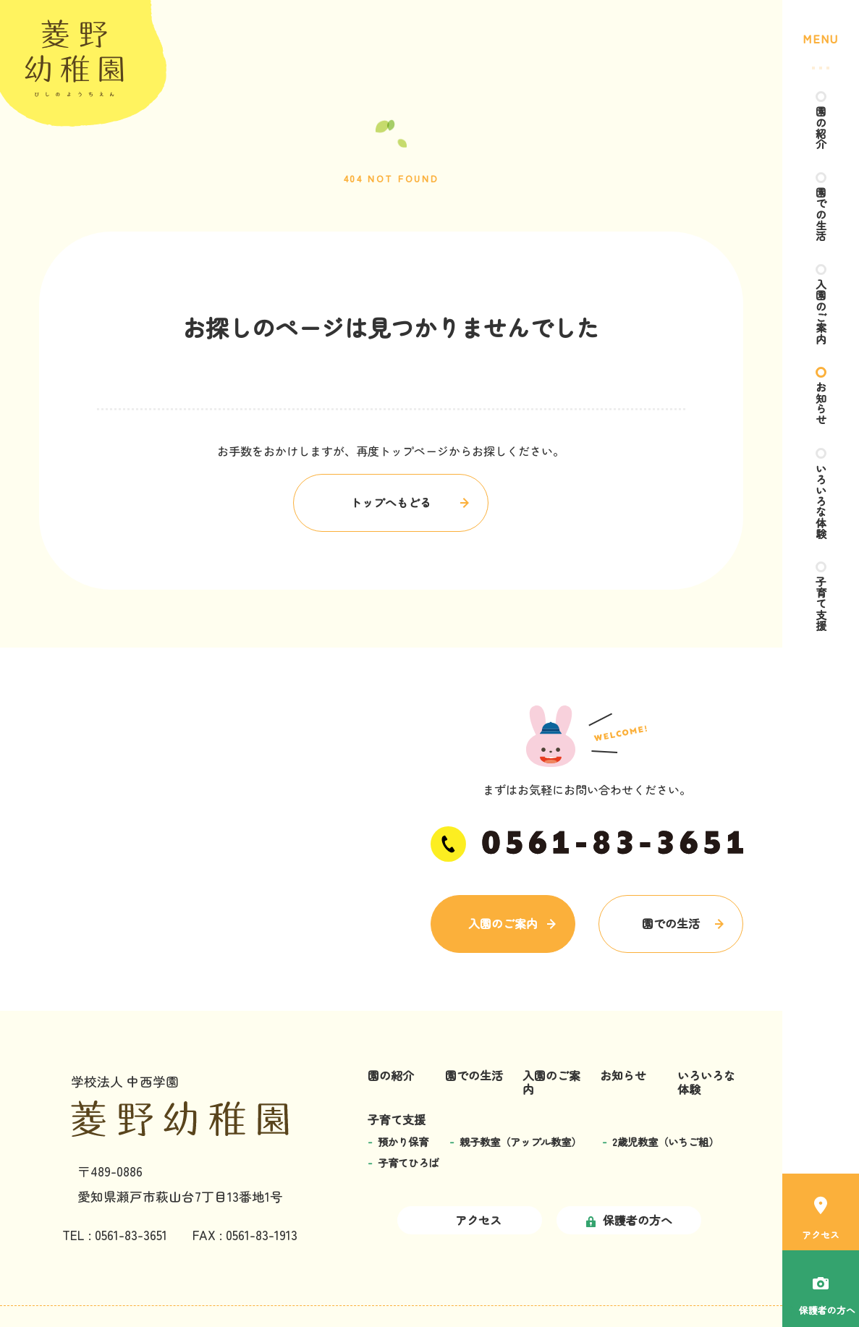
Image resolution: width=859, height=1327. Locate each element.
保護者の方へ (629, 1220)
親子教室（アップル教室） (520, 1141)
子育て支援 (820, 624)
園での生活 (820, 218)
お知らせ (820, 415)
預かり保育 (403, 1141)
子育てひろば (408, 1162)
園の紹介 (820, 129)
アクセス (820, 1212)
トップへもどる (390, 502)
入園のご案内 (820, 320)
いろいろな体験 (820, 516)
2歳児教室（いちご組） (665, 1141)
